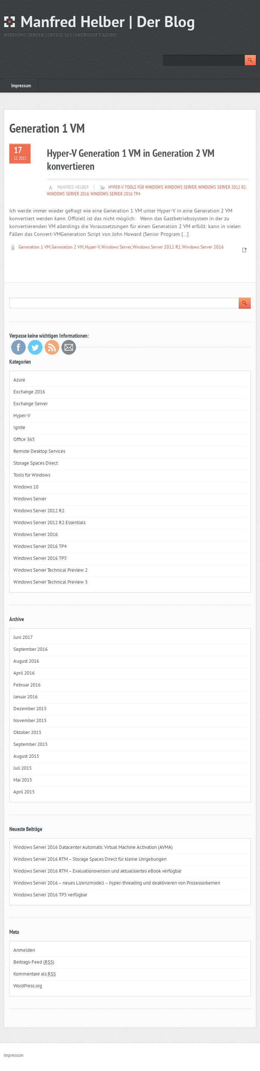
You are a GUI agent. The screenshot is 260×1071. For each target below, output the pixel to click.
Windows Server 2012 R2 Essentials (49, 523)
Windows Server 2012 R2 (222, 188)
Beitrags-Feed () (33, 962)
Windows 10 (25, 487)
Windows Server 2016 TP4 (115, 194)
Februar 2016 (27, 685)
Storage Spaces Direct (35, 464)
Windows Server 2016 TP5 (40, 559)
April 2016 (24, 673)
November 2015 (30, 721)
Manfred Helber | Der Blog (107, 23)
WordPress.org (27, 986)
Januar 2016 (25, 697)
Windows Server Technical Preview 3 (50, 582)
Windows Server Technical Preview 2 (50, 571)
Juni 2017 (23, 638)
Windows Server (181, 188)
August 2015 (26, 757)
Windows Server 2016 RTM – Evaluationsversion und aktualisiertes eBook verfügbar (97, 871)
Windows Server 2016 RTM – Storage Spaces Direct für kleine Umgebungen (90, 860)
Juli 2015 (22, 769)
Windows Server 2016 (68, 194)
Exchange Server (30, 404)
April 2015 (24, 792)
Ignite (19, 428)
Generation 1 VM (34, 247)
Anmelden (24, 951)
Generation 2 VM (67, 247)
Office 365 (24, 440)
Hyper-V (115, 188)
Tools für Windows (144, 188)
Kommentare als (34, 974)
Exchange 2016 (29, 392)
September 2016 (30, 650)
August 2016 (26, 662)
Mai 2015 (22, 780)
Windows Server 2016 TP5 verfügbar (50, 895)
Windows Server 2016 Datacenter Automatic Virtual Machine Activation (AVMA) (93, 848)
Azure (19, 380)
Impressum (21, 86)
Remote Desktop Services (39, 452)
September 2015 (30, 745)
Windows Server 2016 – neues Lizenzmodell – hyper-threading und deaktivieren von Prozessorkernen (116, 883)
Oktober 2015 (27, 733)
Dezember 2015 (30, 709)
